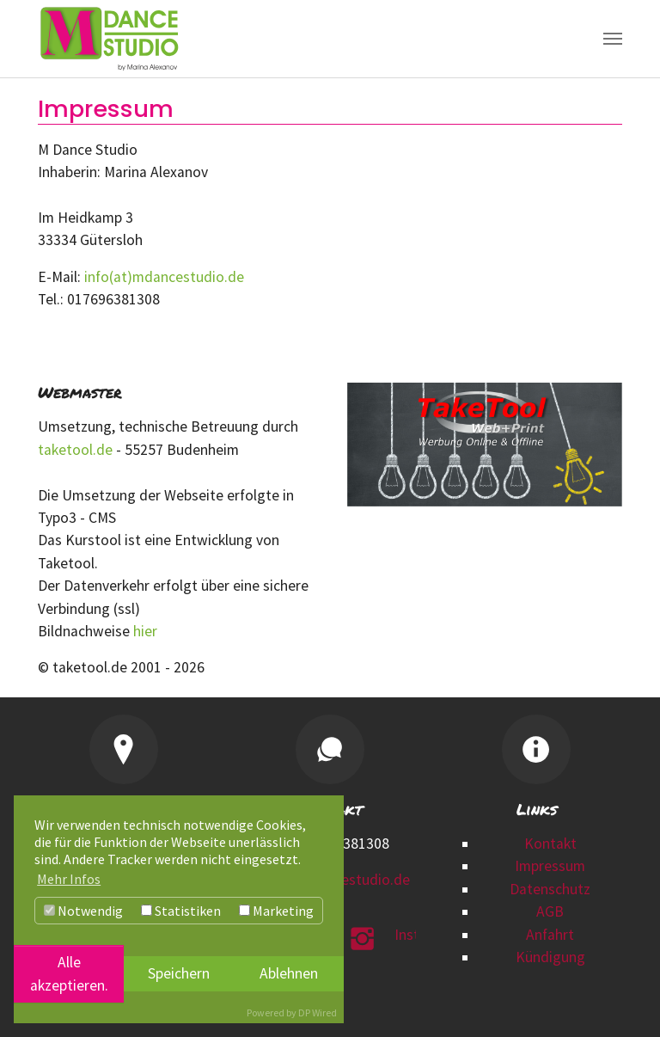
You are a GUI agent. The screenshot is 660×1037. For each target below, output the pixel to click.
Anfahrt (550, 934)
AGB (550, 911)
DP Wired (317, 1012)
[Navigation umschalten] (612, 38)
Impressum (550, 865)
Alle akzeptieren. (69, 973)
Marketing (276, 910)
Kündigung (550, 957)
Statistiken (181, 910)
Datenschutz (550, 889)
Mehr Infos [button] (69, 878)
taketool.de (75, 449)
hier (147, 631)
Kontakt (550, 843)
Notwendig (83, 910)
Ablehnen (289, 973)
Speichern (179, 973)
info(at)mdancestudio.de (164, 276)
